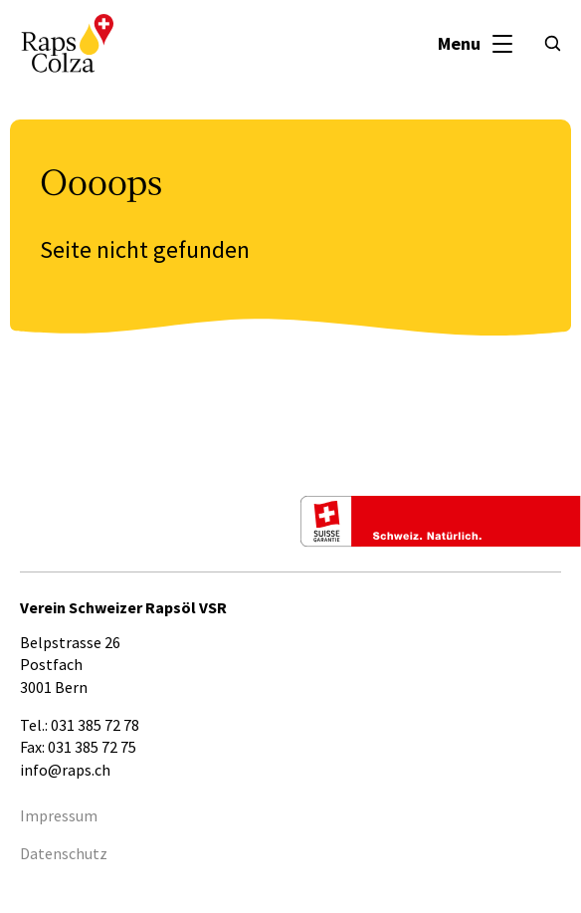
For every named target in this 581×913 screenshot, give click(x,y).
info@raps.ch (65, 770)
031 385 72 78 (95, 725)
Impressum (58, 815)
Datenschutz (63, 853)
